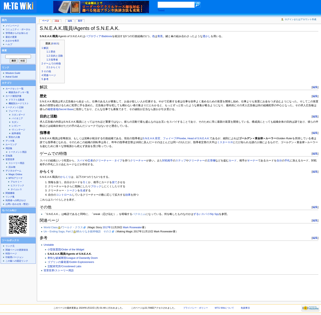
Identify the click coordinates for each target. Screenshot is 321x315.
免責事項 (245, 308)
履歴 (80, 20)
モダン (15, 122)
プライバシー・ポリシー (195, 308)
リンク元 (10, 246)
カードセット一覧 (15, 88)
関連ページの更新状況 (17, 250)
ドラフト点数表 (16, 99)
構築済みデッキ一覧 (19, 92)
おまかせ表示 (12, 40)
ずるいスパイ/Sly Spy (206, 214)
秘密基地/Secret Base (60, 109)
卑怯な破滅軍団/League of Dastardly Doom (72, 258)
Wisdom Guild (13, 73)
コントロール (64, 194)
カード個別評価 (13, 96)
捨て (114, 182)
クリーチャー (138, 160)
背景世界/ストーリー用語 (59, 270)
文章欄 (211, 160)
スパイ (81, 160)
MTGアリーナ (16, 178)
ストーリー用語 (16, 163)
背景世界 (10, 159)
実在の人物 (14, 137)
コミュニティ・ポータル (18, 29)
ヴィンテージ (18, 129)
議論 (57, 20)
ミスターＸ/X (225, 142)
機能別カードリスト (19, 103)
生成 (82, 190)
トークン (72, 190)
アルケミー (16, 181)
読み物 (12, 167)
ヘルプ (9, 44)
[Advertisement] (114, 286)
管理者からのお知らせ (17, 33)
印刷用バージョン (15, 257)
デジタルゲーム (13, 170)
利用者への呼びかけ (16, 200)
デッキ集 (10, 140)
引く (85, 182)
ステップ (180, 160)
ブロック (96, 186)
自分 (279, 160)
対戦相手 (167, 160)
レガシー (16, 125)
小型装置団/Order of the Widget (65, 249)
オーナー (252, 160)
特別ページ (11, 253)
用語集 (9, 148)
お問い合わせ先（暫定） (18, 204)
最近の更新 (11, 37)
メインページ (12, 25)
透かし (207, 36)
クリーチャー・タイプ (109, 160)
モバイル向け (9, 210)
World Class (51, 227)
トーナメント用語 (18, 152)
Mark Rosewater (132, 227)
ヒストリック (17, 185)
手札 (287, 160)
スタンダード (18, 114)
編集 (315, 87)
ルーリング (11, 144)
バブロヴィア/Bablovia (98, 36)
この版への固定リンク (17, 261)
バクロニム (139, 214)
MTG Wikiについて (224, 308)
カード (233, 160)
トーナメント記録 (15, 107)
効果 (128, 194)
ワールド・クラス (72, 227)
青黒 (160, 36)
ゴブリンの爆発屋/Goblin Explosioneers (70, 262)
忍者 (90, 160)
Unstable (49, 244)
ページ (45, 20)
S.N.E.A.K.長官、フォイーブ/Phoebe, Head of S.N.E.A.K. (176, 138)
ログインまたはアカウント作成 (300, 19)
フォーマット (15, 111)
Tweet (161, 10)
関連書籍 (10, 193)
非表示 (55, 43)
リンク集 (10, 196)
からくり (65, 177)
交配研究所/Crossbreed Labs (64, 266)
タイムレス (16, 189)
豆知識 (9, 155)
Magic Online (15, 174)
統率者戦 (16, 133)
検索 (4, 50)
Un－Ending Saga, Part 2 (58, 231)
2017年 (107, 227)
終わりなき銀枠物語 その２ (94, 231)
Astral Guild (12, 76)
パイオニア (17, 118)
